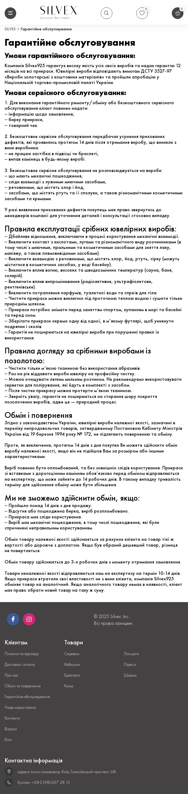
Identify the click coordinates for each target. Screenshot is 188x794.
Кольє (68, 686)
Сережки (71, 653)
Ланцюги (131, 653)
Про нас (11, 675)
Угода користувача (20, 707)
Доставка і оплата (20, 664)
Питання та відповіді (22, 653)
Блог (8, 739)
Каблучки (72, 664)
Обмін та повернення (23, 686)
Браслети (72, 675)
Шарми (130, 675)
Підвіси (130, 664)
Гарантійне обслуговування (27, 696)
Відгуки (11, 728)
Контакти (12, 718)
